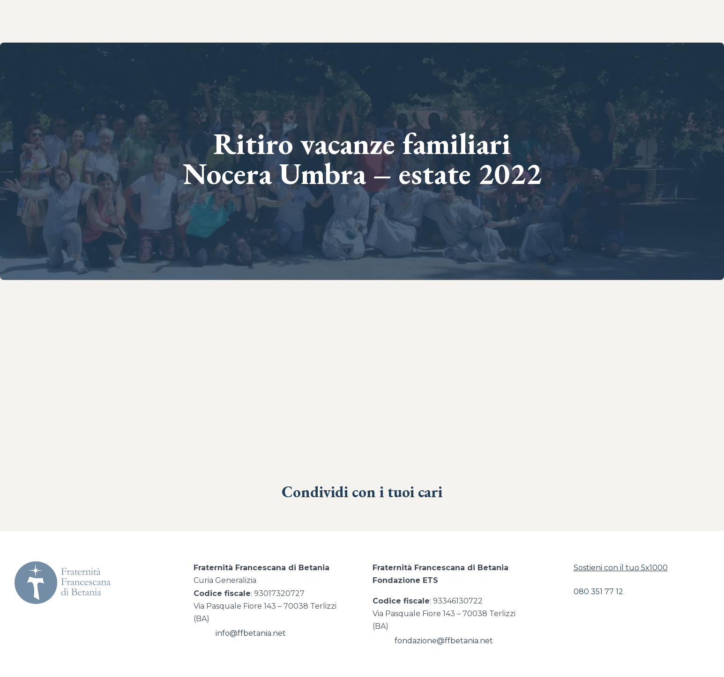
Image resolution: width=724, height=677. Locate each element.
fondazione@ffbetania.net (444, 640)
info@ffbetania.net (251, 633)
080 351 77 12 (598, 591)
